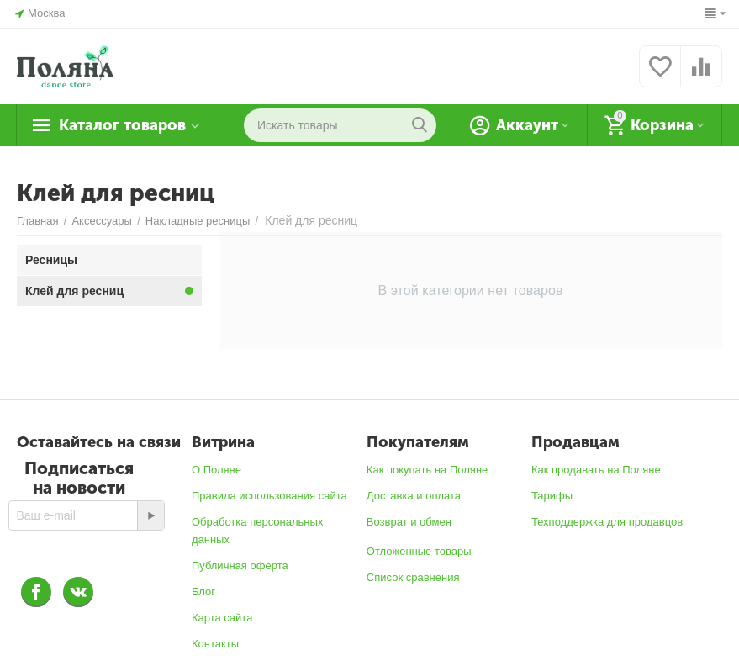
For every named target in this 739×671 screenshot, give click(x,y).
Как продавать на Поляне (596, 469)
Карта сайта (222, 617)
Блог (203, 591)
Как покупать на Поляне (427, 469)
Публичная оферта (240, 565)
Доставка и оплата (414, 495)
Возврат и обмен (409, 521)
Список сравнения (413, 577)
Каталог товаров (122, 125)
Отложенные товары (419, 551)
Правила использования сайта (269, 495)
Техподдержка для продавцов (607, 521)
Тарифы (552, 495)
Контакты (215, 643)
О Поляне (216, 469)
